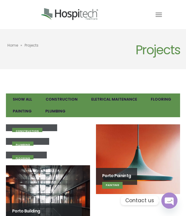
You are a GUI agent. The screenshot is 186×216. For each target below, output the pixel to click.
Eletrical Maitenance (114, 99)
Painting (22, 111)
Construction (62, 99)
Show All (22, 99)
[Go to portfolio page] (48, 128)
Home (12, 45)
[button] (158, 14)
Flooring (161, 99)
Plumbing (55, 111)
